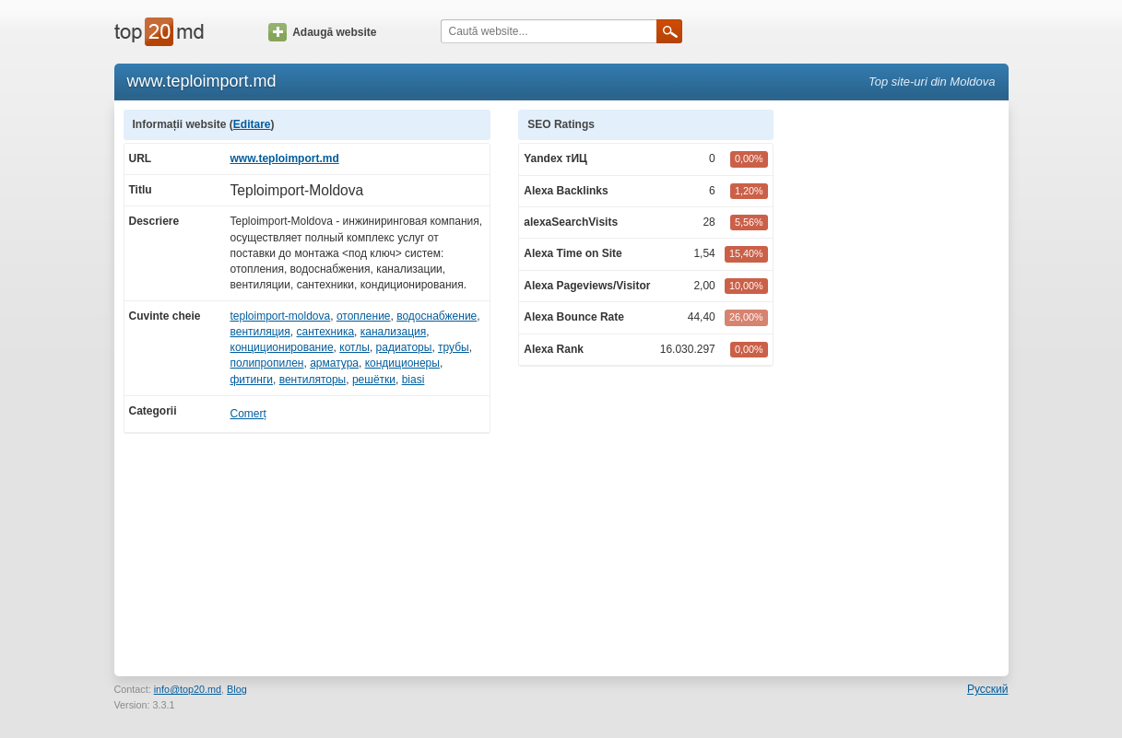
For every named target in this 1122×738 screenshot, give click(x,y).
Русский (988, 689)
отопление (364, 316)
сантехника (326, 331)
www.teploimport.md (284, 158)
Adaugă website (322, 32)
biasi (413, 379)
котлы (354, 347)
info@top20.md (187, 689)
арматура (334, 363)
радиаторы (404, 347)
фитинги (251, 379)
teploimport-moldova (280, 316)
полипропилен (267, 363)
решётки (374, 379)
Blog (237, 689)
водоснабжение (436, 316)
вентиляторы (313, 379)
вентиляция (260, 331)
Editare (252, 124)
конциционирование (282, 347)
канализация (393, 331)
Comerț (248, 413)
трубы (453, 347)
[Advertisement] (900, 386)
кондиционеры (402, 363)
